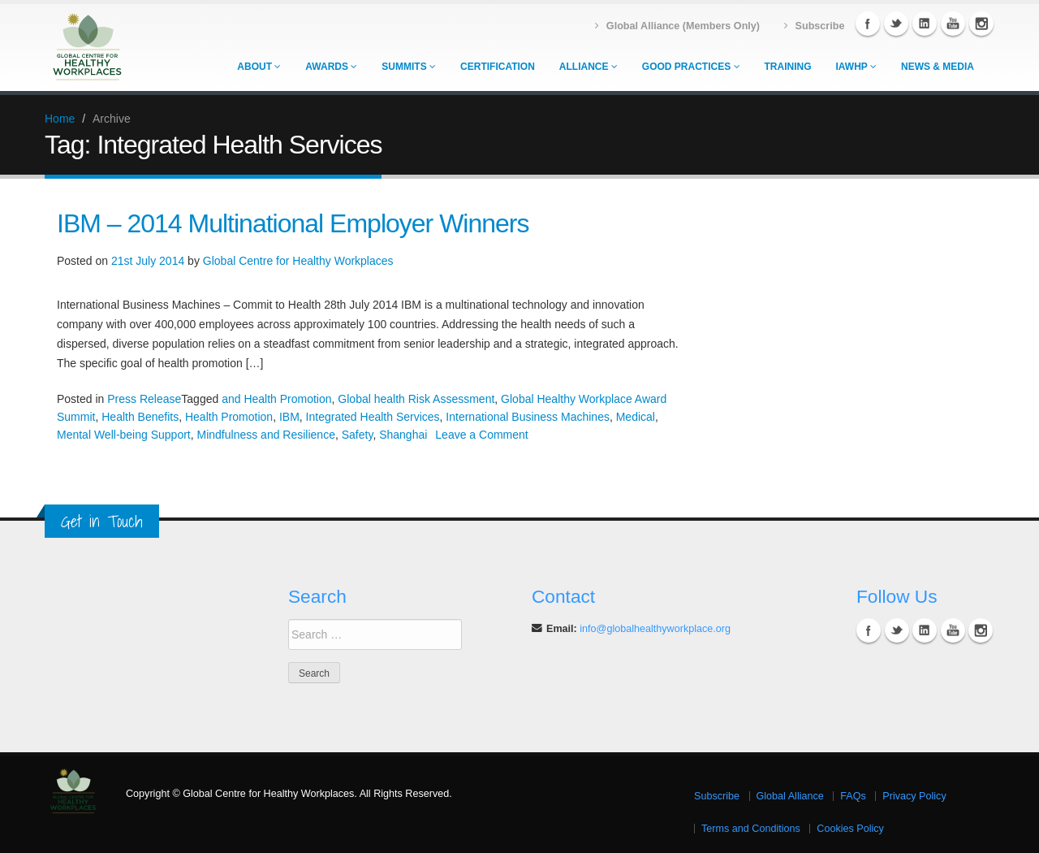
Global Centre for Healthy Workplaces (298, 260)
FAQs (853, 796)
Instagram (981, 23)
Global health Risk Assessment (416, 398)
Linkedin (924, 23)
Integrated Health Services (373, 416)
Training (788, 66)
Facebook (868, 23)
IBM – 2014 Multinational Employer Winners (293, 223)
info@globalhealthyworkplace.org (655, 628)
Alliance (588, 66)
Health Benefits (140, 416)
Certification (497, 66)
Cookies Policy (850, 828)
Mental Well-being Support (124, 434)
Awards (331, 66)
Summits (409, 66)
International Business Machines (528, 416)
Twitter (896, 23)
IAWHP (856, 66)
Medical (635, 416)
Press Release (144, 398)
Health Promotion (229, 416)
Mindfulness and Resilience (266, 434)
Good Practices (691, 66)
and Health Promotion (276, 398)
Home (60, 118)
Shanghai (403, 434)
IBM (289, 416)
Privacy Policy (914, 796)
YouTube (953, 23)
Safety (357, 434)
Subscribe (716, 796)
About (259, 66)
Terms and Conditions (750, 828)
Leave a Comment (481, 434)
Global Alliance (790, 796)
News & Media (937, 66)
